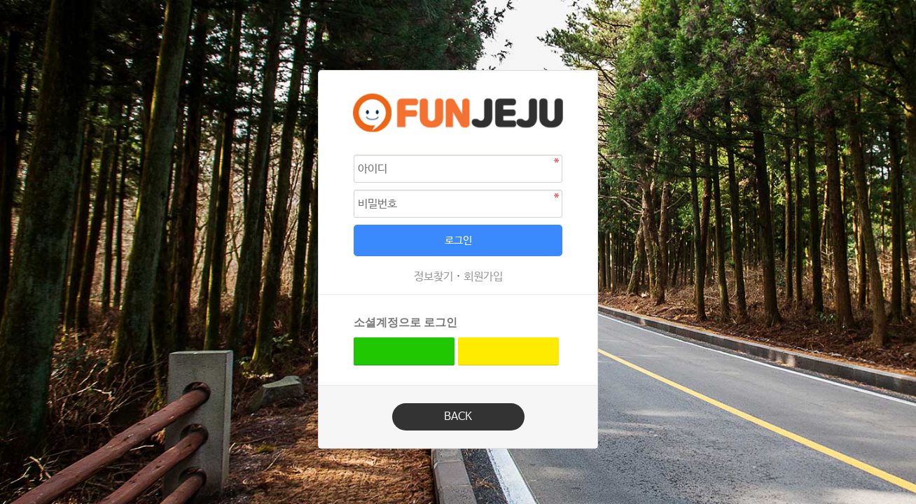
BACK (458, 417)
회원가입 (483, 277)
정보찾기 (433, 277)
